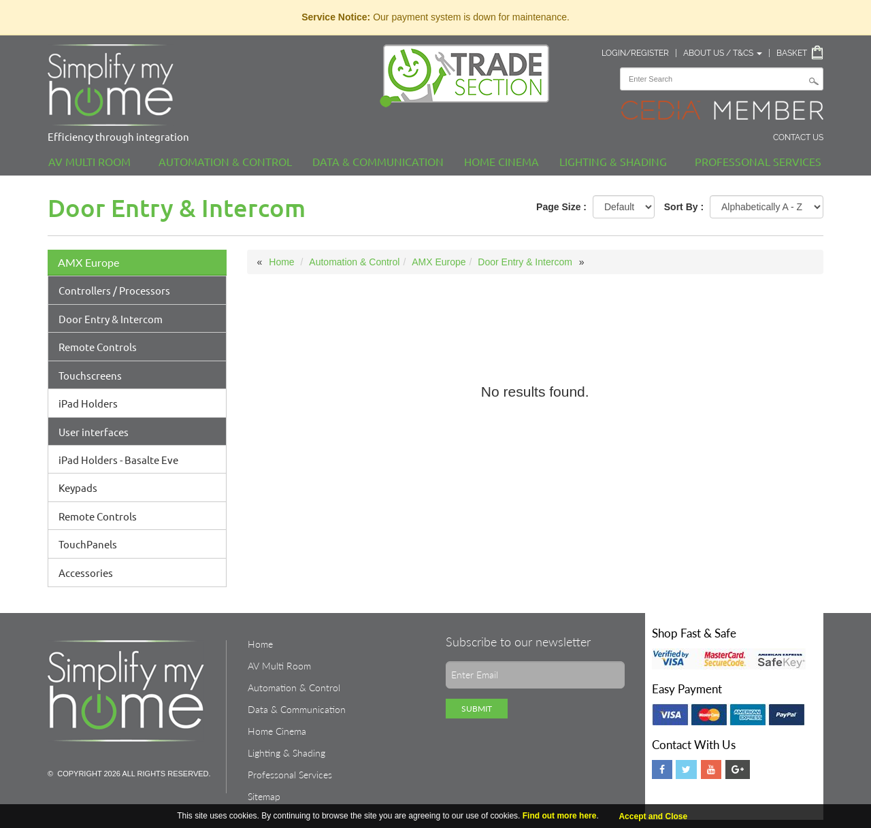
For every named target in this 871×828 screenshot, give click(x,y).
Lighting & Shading (613, 161)
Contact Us (798, 137)
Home (281, 261)
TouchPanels (88, 543)
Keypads (78, 487)
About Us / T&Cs (722, 53)
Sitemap (264, 796)
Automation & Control (225, 161)
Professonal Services (758, 161)
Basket (791, 53)
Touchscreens (90, 375)
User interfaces (94, 431)
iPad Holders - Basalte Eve (118, 459)
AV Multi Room (89, 161)
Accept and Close (653, 816)
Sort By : (684, 206)
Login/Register (635, 53)
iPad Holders (88, 403)
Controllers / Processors (114, 290)
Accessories (86, 572)
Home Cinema (501, 161)
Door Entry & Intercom (111, 318)
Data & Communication (378, 161)
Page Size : (561, 206)
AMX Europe (88, 262)
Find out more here (560, 816)
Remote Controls (98, 346)
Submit (476, 708)
